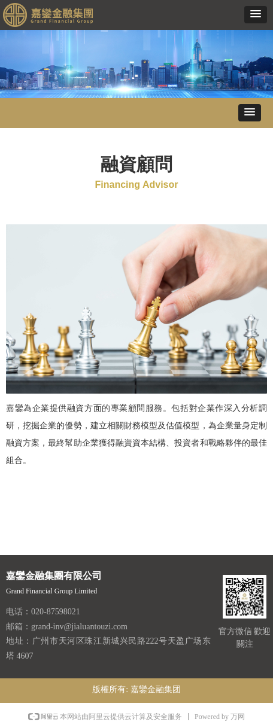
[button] (255, 14)
